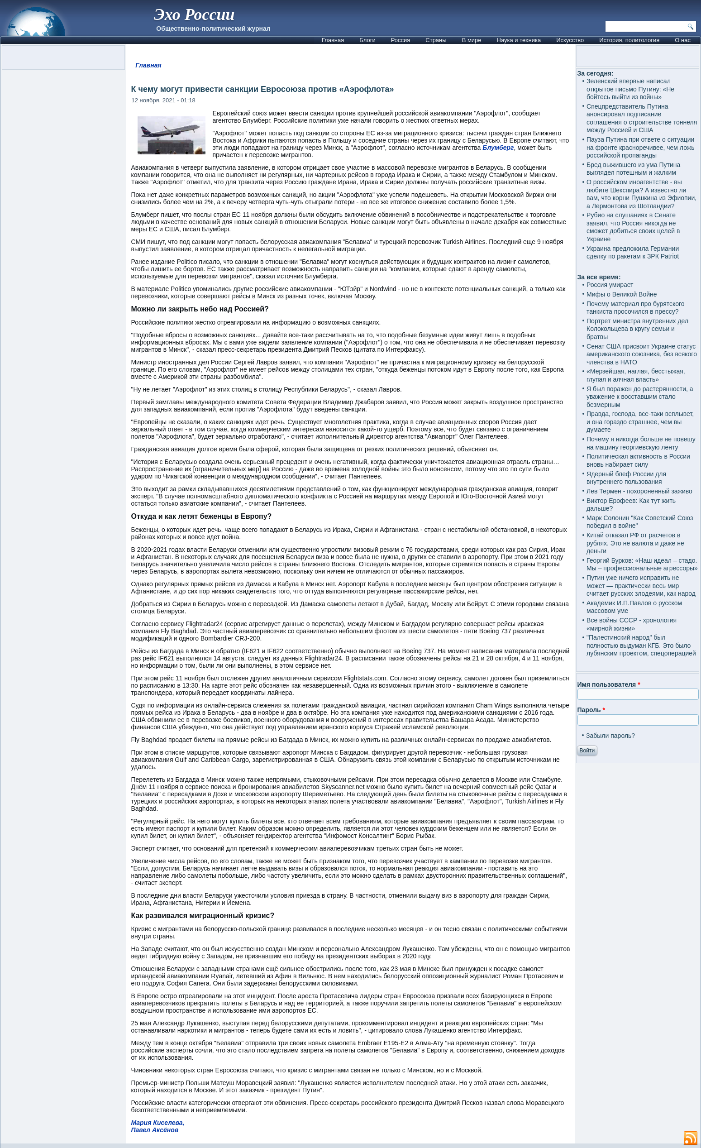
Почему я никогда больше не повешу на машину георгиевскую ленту (641, 443)
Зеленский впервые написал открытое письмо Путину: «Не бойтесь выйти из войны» (630, 88)
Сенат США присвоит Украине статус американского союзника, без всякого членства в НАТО (642, 354)
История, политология (629, 40)
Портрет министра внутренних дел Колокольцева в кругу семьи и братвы (637, 328)
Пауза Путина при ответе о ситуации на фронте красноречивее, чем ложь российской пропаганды (640, 147)
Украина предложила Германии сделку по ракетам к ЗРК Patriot (633, 252)
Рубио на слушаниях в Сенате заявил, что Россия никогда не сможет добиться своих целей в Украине (633, 227)
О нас (683, 40)
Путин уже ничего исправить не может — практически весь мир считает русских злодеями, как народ (641, 585)
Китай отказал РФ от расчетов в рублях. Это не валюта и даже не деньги (635, 543)
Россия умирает (610, 284)
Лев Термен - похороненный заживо (639, 491)
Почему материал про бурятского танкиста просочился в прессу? (636, 308)
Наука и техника (519, 40)
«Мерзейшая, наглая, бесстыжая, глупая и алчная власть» (636, 375)
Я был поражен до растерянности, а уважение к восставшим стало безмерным (640, 396)
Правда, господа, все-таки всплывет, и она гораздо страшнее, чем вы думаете (640, 421)
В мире (472, 40)
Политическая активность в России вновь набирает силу (638, 460)
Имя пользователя (608, 684)
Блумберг (498, 147)
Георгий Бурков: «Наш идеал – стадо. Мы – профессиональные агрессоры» (642, 564)
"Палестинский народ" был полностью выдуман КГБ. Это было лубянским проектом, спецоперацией (641, 645)
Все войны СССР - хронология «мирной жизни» (632, 624)
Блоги (367, 40)
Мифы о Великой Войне (622, 294)
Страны (435, 40)
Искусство (570, 40)
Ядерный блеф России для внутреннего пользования (626, 478)
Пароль (591, 709)
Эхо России (194, 14)
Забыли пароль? (610, 735)
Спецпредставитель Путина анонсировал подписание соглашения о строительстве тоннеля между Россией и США (642, 118)
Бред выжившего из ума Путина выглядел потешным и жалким (633, 169)
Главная (333, 40)
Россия (400, 40)
